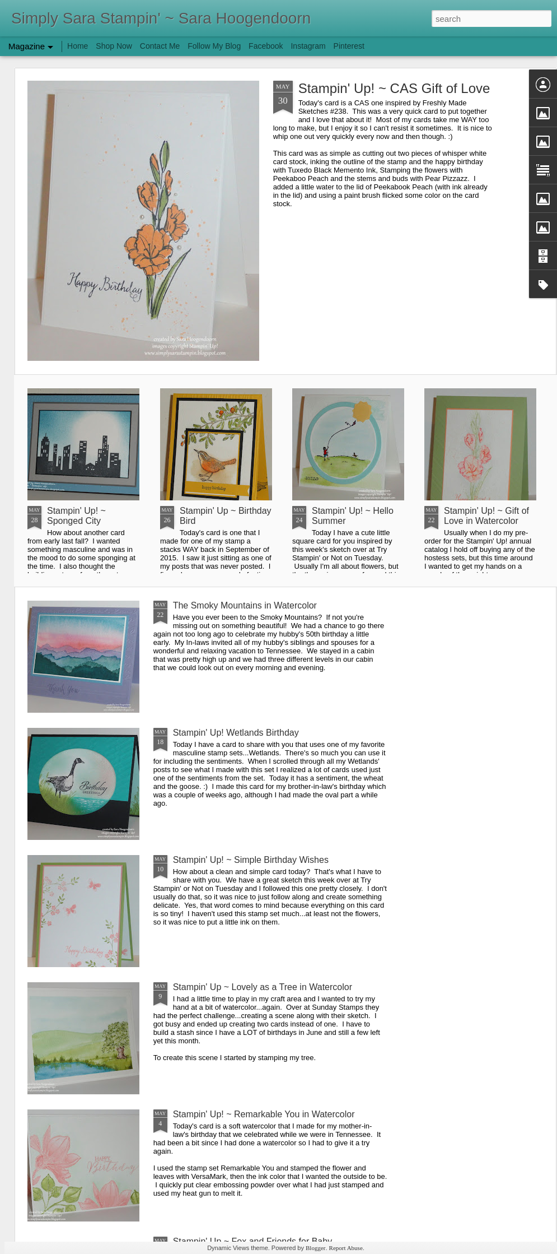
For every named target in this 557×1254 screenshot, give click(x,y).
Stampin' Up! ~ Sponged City (76, 516)
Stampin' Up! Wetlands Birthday (236, 732)
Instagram (308, 45)
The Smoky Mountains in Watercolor (245, 605)
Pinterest (349, 45)
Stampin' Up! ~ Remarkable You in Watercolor (264, 1114)
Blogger (315, 1247)
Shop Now (114, 45)
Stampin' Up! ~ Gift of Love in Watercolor (486, 516)
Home (77, 45)
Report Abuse (346, 1247)
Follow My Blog (214, 45)
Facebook (266, 45)
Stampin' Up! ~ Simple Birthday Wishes (251, 860)
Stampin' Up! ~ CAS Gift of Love (394, 88)
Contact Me (160, 45)
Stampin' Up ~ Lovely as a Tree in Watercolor (262, 987)
